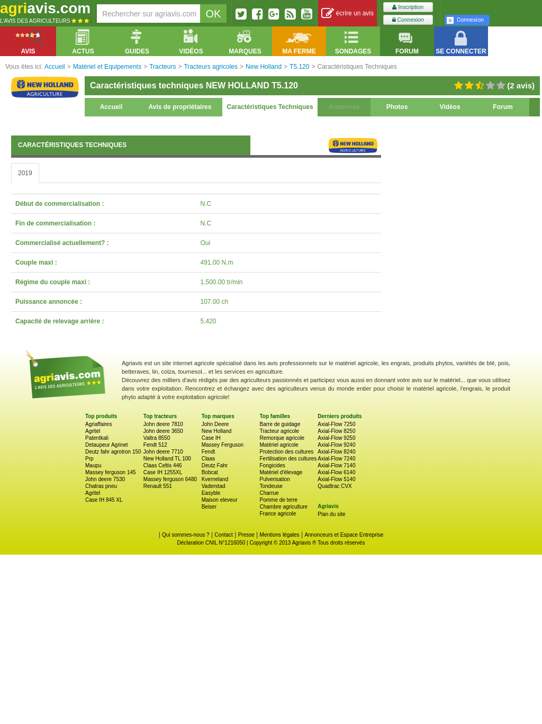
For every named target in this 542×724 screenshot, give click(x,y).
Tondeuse (270, 486)
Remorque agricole (281, 438)
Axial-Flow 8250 (336, 431)
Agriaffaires (98, 424)
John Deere (215, 424)
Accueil (111, 107)
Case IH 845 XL (104, 500)
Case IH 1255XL (162, 472)
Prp (89, 458)
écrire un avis (347, 13)
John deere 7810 (163, 424)
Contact (223, 535)
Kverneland (215, 479)
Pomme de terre (278, 500)
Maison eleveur (220, 500)
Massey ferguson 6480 (170, 479)
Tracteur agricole (279, 431)
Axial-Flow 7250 (336, 424)
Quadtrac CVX (334, 486)
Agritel (92, 431)
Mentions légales (280, 535)
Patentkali (97, 438)
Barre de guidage (279, 424)
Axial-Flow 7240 (336, 458)
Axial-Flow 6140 (336, 472)
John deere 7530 (105, 479)
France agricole (277, 514)
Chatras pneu (101, 486)
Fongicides (272, 465)
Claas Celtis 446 (162, 465)
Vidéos (449, 107)
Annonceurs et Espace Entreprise (343, 535)
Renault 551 (157, 486)
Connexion (408, 19)
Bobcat (210, 472)
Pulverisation (274, 479)
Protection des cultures (286, 452)
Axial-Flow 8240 (336, 452)
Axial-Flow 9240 (336, 445)
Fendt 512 (155, 445)
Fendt (208, 452)
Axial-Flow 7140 (336, 465)
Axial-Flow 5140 (336, 479)
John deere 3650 (163, 431)
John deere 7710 (163, 452)
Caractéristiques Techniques (270, 107)
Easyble (211, 493)
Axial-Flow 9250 (336, 438)
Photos (397, 107)
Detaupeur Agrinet (106, 445)
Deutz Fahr (215, 465)
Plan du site (331, 514)
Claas (208, 458)
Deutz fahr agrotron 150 (113, 452)
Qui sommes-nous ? (185, 535)
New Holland (217, 431)
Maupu (93, 465)
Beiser (209, 507)
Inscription (407, 7)
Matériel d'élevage (280, 472)
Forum (502, 107)
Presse (246, 535)
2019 (25, 173)
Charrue (268, 493)
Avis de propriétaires (180, 107)
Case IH (211, 438)
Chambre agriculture (283, 507)
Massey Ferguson (222, 445)
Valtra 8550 (156, 438)
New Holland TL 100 (167, 458)
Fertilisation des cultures (288, 458)
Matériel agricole (278, 445)
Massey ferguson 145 (110, 472)
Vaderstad (213, 486)
